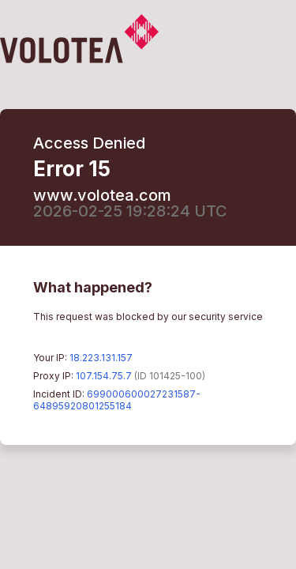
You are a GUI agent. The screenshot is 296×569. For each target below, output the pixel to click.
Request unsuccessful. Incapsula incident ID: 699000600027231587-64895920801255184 (148, 284)
